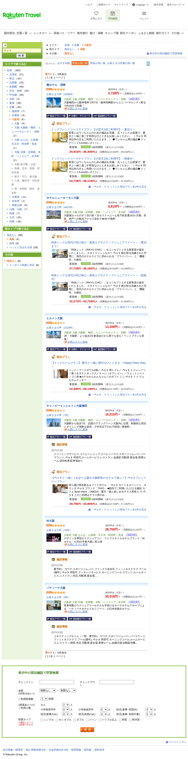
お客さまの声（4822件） (60, 207)
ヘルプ (88, 4)
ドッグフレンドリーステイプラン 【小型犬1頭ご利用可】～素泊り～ (93, 129)
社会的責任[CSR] (58, 749)
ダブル (80, 719)
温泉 (11, 243)
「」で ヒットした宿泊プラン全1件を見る (118, 394)
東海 (11, 103)
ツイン (93, 719)
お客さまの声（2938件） (60, 94)
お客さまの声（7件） (58, 415)
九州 (11, 217)
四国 (11, 213)
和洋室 (136, 719)
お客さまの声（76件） (59, 530)
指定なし (69, 49)
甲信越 (13, 94)
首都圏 (13, 86)
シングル (49, 719)
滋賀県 (15, 111)
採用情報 (76, 749)
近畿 (76, 45)
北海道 (13, 74)
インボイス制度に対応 (22, 265)
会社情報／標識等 (13, 749)
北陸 (11, 98)
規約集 (87, 749)
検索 (87, 729)
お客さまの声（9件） (58, 597)
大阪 (16, 123)
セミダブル (65, 719)
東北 (11, 78)
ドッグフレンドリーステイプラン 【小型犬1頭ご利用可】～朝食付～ (93, 158)
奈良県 (15, 201)
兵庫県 (15, 196)
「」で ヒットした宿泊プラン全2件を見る (118, 186)
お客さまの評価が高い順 (121, 63)
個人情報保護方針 (36, 749)
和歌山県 (17, 205)
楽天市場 (158, 4)
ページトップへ (177, 742)
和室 (124, 719)
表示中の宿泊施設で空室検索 (166, 53)
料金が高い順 (97, 63)
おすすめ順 (63, 63)
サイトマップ (121, 4)
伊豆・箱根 (15, 90)
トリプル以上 (109, 719)
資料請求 (99, 749)
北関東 (13, 82)
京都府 (15, 115)
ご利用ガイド (103, 4)
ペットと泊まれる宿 (20, 247)
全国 (67, 45)
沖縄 (11, 221)
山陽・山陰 (15, 209)
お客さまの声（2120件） (60, 327)
